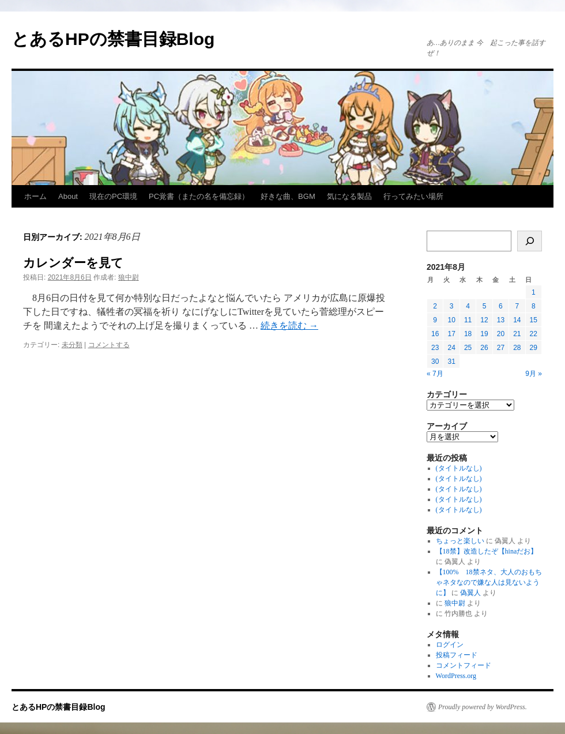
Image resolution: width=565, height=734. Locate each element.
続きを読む (289, 325)
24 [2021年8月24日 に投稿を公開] (451, 348)
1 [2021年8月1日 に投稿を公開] (534, 292)
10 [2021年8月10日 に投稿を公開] (451, 320)
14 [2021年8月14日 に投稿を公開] (517, 320)
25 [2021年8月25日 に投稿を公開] (468, 348)
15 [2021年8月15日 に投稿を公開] (533, 320)
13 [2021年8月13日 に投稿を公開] (500, 320)
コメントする (109, 345)
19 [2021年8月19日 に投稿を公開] (484, 334)
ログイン (450, 645)
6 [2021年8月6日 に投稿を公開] (501, 306)
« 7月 (435, 374)
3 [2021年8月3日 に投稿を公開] (452, 306)
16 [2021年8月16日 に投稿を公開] (435, 334)
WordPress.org (456, 676)
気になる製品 (349, 196)
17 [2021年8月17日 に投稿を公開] (451, 334)
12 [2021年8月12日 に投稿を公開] (484, 320)
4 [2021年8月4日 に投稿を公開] (468, 306)
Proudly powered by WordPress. (482, 707)
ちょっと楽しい (460, 541)
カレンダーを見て (73, 262)
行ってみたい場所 (413, 196)
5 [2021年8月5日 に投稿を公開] (485, 306)
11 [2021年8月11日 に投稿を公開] (468, 320)
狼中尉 (128, 277)
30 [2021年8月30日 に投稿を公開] (435, 361)
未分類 (72, 345)
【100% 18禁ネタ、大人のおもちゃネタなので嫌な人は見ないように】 (489, 582)
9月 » (533, 374)
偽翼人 (470, 593)
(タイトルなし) (459, 468)
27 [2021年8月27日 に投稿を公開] (500, 348)
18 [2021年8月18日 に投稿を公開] (468, 334)
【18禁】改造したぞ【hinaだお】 (487, 551)
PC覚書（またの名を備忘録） (199, 196)
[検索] (529, 241)
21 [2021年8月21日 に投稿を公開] (517, 334)
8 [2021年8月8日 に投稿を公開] (534, 306)
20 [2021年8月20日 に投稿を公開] (500, 334)
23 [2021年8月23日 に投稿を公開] (435, 348)
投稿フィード (456, 655)
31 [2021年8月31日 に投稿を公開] (451, 361)
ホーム (35, 196)
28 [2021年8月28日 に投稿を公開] (517, 348)
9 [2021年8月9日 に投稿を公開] (435, 320)
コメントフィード (463, 665)
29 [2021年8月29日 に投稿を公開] (533, 348)
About (68, 196)
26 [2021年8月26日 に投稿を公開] (484, 348)
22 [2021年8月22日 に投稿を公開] (533, 334)
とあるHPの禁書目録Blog (113, 38)
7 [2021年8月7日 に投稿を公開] (517, 306)
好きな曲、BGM (288, 196)
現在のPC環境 (113, 196)
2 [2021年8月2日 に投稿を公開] (435, 306)
